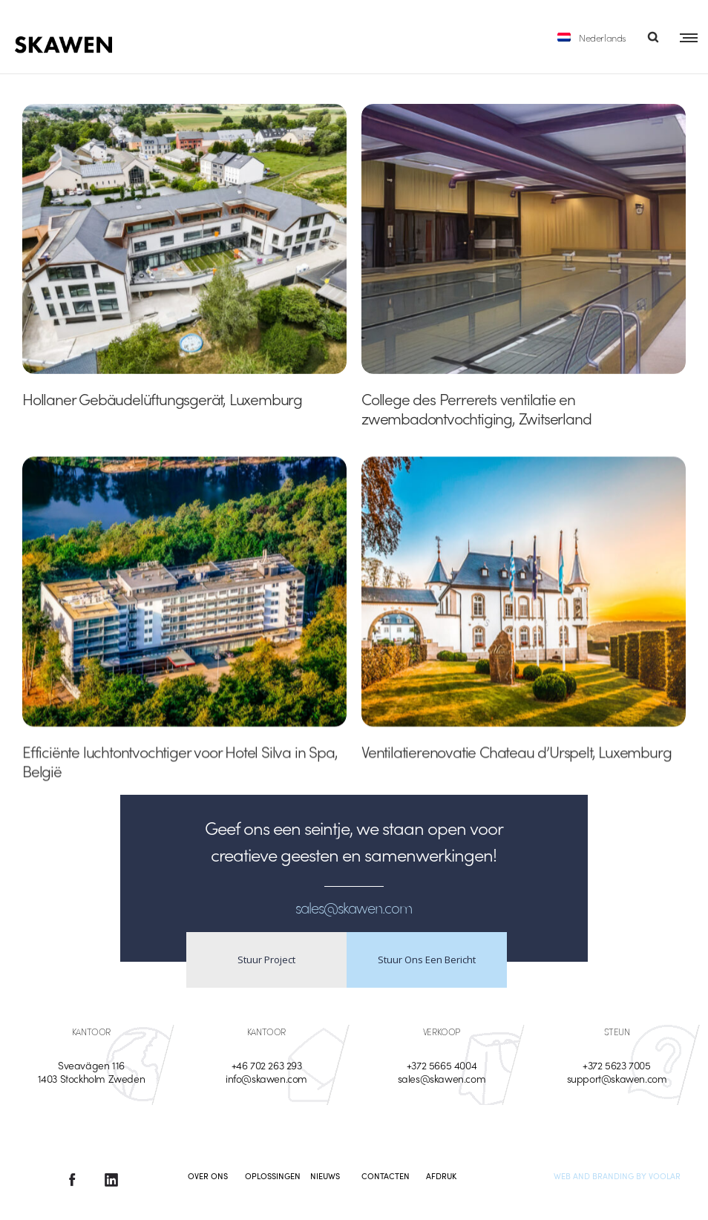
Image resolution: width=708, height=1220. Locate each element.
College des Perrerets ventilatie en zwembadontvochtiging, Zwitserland (476, 408)
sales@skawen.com (442, 1078)
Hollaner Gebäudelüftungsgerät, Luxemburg (162, 398)
